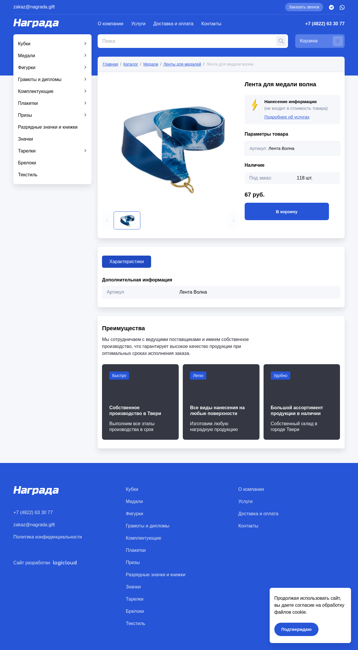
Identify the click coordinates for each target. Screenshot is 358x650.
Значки (25, 139)
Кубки (24, 43)
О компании (110, 23)
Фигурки (26, 67)
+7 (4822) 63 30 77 (325, 23)
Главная (110, 64)
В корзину (287, 211)
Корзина (321, 41)
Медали (26, 55)
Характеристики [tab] (126, 261)
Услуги (138, 23)
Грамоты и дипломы (40, 79)
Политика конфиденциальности (47, 536)
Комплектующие (35, 91)
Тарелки (27, 150)
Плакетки (28, 103)
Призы (25, 115)
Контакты (211, 23)
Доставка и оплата (173, 23)
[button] (107, 220)
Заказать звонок (304, 7)
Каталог (130, 64)
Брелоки (27, 162)
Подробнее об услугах (286, 116)
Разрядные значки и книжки (48, 127)
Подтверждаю (296, 629)
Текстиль (27, 174)
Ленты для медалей (182, 64)
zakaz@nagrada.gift (34, 6)
